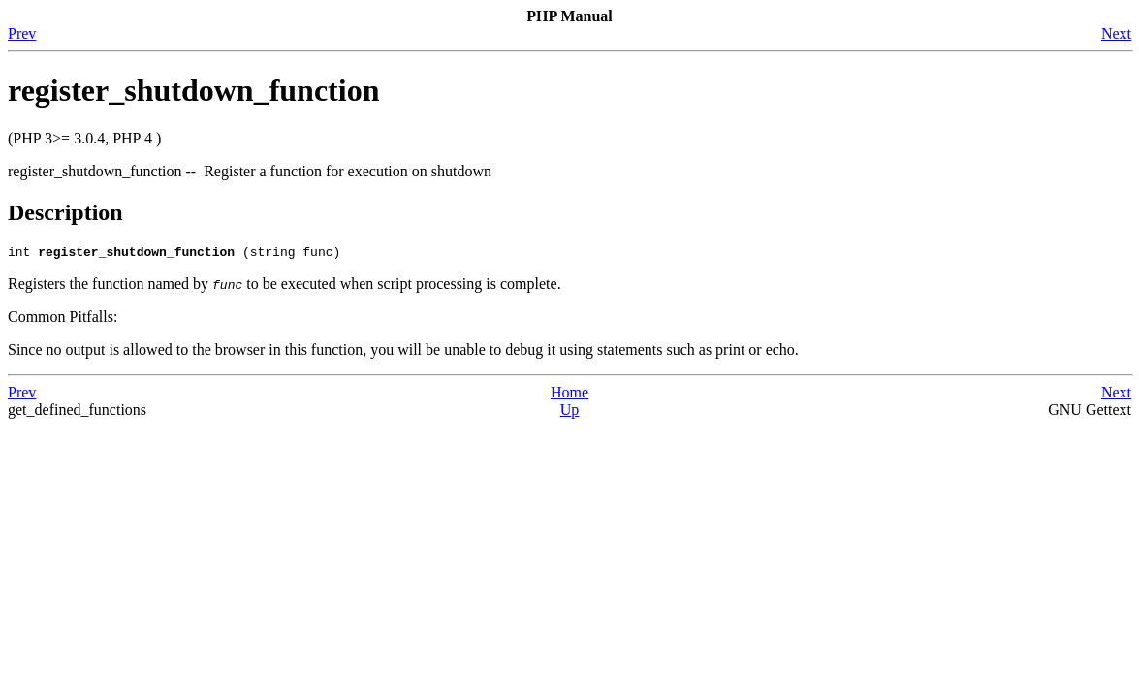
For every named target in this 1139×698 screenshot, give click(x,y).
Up (570, 412)
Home (569, 395)
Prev (22, 33)
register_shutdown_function (193, 90)
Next (1116, 33)
